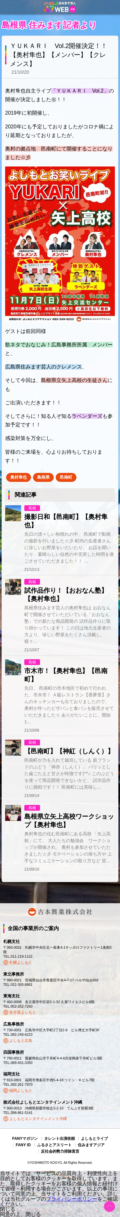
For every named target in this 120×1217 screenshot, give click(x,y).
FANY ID (23, 1145)
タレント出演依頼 (59, 1138)
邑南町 (66, 477)
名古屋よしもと (22, 1012)
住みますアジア (91, 1145)
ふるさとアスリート (54, 1145)
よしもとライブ (94, 1138)
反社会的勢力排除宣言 (60, 1151)
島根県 (43, 477)
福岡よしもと (20, 1090)
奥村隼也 (18, 477)
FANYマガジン (25, 1138)
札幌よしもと (20, 962)
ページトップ (109, 1206)
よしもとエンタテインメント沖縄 (38, 1118)
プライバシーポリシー (71, 1199)
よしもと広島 (20, 1040)
